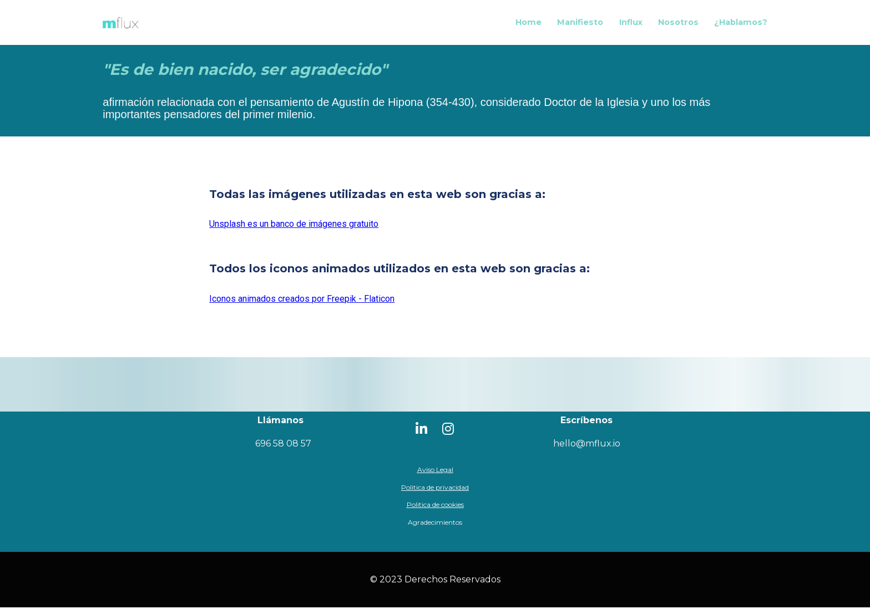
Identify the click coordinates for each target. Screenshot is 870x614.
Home (528, 26)
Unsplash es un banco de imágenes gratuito (293, 230)
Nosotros (678, 26)
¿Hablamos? (740, 26)
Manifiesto (580, 26)
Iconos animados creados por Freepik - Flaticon (301, 305)
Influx (631, 26)
